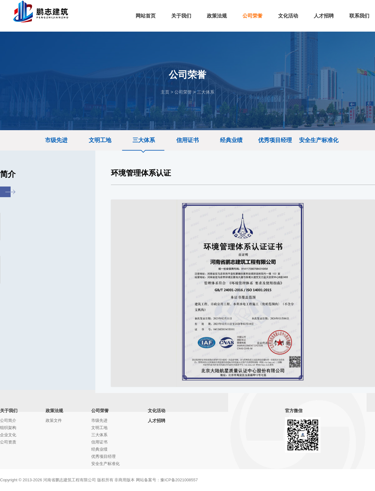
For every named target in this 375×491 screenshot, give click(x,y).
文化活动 (156, 410)
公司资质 (8, 442)
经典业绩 (231, 140)
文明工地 (100, 140)
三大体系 (205, 92)
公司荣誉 (183, 92)
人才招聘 (156, 420)
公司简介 (8, 420)
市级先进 (56, 140)
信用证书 (187, 140)
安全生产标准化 (318, 140)
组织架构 (8, 427)
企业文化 (8, 434)
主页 (165, 92)
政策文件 (54, 420)
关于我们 (9, 410)
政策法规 (54, 410)
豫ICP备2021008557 (179, 480)
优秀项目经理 (275, 140)
